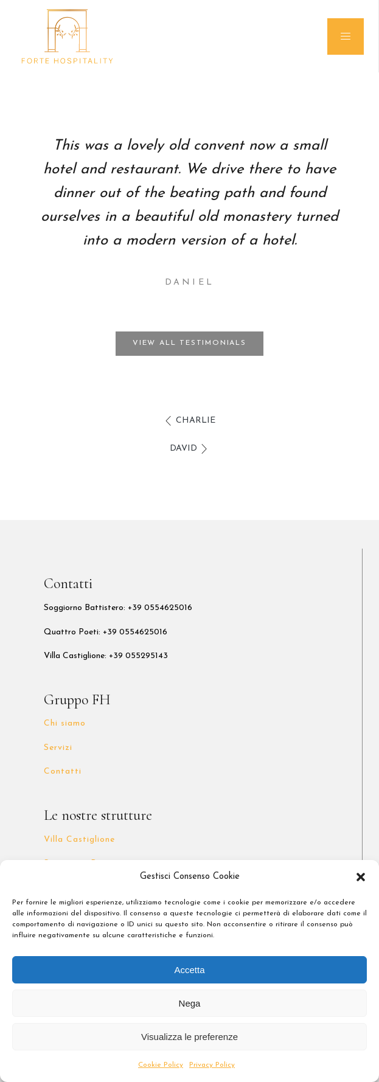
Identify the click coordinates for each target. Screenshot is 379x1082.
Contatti (63, 771)
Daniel (189, 282)
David (183, 448)
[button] (361, 877)
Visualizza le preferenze (189, 1037)
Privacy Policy (212, 1065)
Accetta (189, 970)
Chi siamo (65, 723)
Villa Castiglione (80, 839)
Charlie (195, 420)
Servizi (58, 747)
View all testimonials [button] (189, 343)
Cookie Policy (160, 1065)
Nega (190, 1003)
